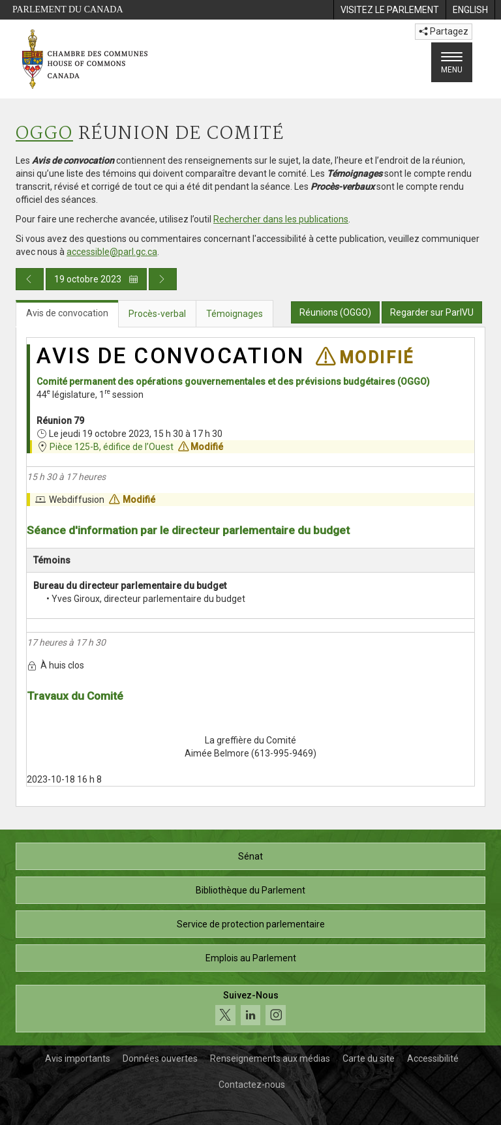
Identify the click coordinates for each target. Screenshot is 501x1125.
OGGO (44, 134)
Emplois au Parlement (250, 958)
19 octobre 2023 (96, 279)
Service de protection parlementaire (251, 924)
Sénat (250, 856)
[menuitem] (389, 10)
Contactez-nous (252, 1084)
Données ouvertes (160, 1058)
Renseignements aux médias (270, 1058)
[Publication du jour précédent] (30, 279)
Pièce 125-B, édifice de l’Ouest (112, 447)
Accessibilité (433, 1058)
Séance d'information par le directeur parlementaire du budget (188, 530)
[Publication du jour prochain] (163, 279)
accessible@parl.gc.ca (112, 252)
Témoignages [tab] (234, 313)
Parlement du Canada (67, 9)
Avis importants (77, 1058)
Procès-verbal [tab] (157, 313)
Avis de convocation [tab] (67, 313)
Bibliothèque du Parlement (250, 890)
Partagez (443, 31)
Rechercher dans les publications (280, 219)
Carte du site (368, 1058)
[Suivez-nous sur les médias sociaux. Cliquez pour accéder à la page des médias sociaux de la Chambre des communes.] (250, 1008)
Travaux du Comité (75, 695)
